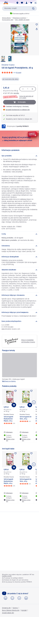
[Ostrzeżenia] (19, 245)
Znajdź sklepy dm (8, 613)
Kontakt (24, 610)
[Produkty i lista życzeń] (22, 3)
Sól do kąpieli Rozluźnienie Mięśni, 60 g (8, 419)
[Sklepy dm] (17, 3)
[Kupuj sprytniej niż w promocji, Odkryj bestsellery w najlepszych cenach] (19, 139)
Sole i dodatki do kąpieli (22, 19)
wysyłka (16, 93)
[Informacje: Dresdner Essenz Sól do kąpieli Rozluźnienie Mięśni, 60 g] (8, 432)
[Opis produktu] (19, 155)
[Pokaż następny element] (34, 402)
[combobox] (19, 8)
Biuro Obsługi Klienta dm (10, 610)
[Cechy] (19, 234)
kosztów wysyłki (7, 576)
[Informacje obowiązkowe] (19, 256)
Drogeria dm (6, 608)
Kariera (15, 608)
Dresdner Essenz (8, 65)
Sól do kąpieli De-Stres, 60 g (26, 418)
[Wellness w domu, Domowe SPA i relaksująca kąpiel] (19, 368)
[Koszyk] (31, 3)
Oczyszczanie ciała (7, 19)
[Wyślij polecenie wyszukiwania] (33, 8)
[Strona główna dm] (5, 3)
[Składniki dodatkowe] (19, 269)
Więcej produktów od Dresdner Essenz (19, 341)
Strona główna (6, 18)
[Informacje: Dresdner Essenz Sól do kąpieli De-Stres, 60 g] (24, 432)
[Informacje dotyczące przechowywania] (19, 312)
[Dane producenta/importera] (19, 321)
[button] (35, 3)
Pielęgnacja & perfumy (19, 18)
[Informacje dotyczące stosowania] (19, 295)
